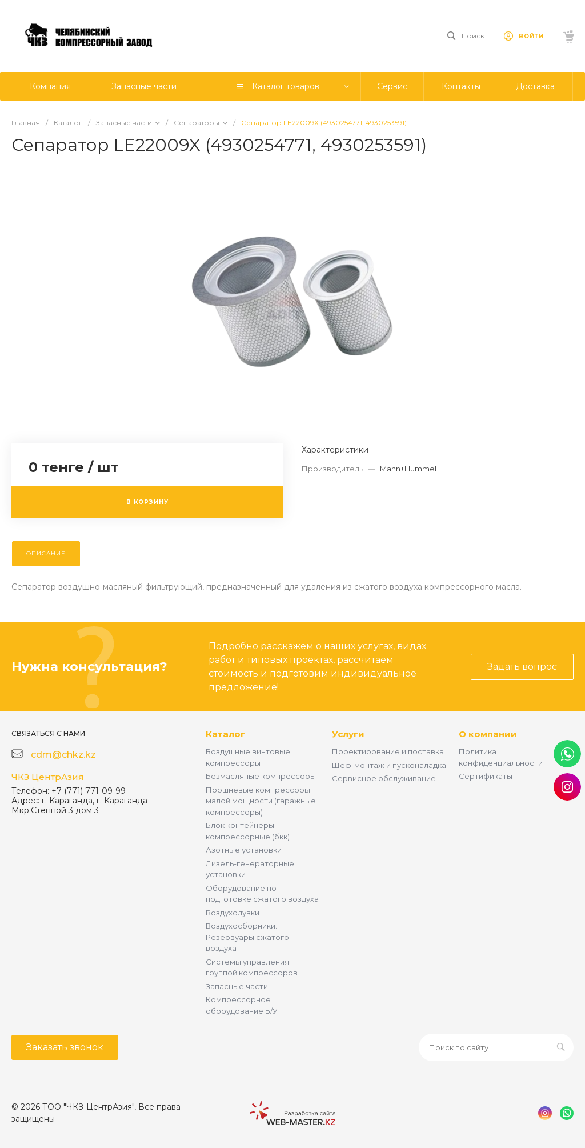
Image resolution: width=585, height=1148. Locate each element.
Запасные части (237, 986)
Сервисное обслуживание (384, 778)
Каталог (225, 734)
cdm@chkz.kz (63, 754)
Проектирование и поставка (388, 751)
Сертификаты (485, 776)
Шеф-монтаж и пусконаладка (389, 765)
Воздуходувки (232, 912)
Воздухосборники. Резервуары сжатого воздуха (247, 937)
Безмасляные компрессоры (261, 776)
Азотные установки (244, 849)
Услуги (348, 734)
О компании (488, 734)
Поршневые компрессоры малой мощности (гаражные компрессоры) (261, 801)
